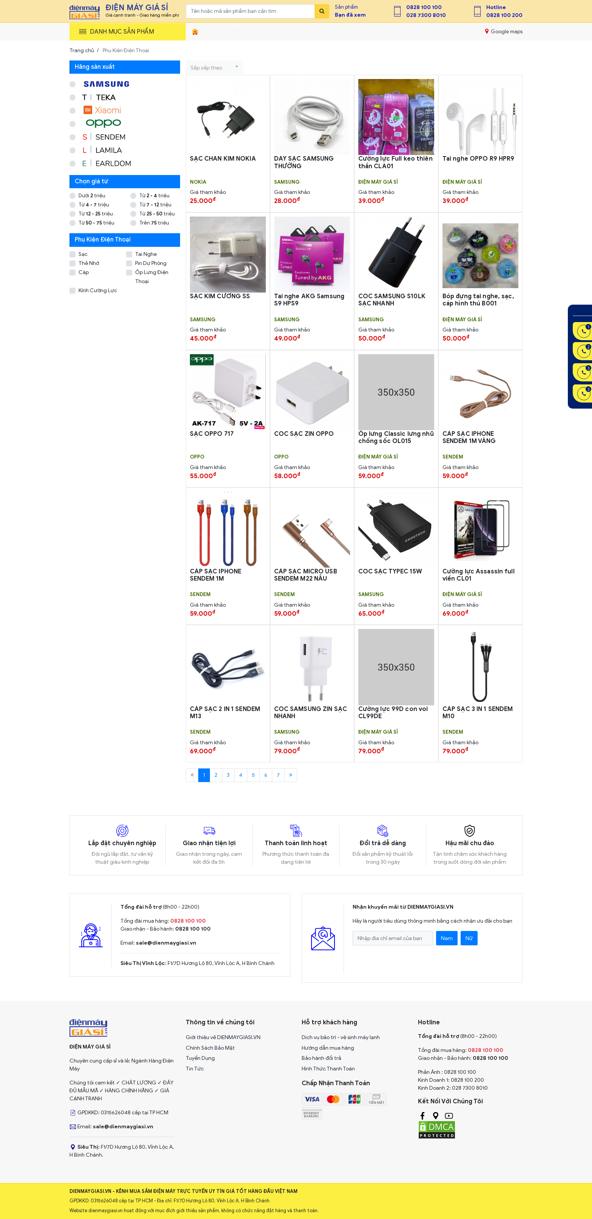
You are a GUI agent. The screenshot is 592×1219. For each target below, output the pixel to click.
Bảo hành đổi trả (321, 1058)
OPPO (197, 457)
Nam (447, 938)
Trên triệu (154, 223)
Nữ (469, 938)
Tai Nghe (146, 254)
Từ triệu (154, 195)
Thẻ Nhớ (89, 263)
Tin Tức (195, 1069)
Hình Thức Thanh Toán (328, 1069)
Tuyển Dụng (200, 1058)
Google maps (504, 31)
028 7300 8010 (426, 15)
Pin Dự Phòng (150, 263)
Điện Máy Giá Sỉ (378, 182)
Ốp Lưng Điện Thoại (151, 277)
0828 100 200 (504, 15)
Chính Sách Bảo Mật (210, 1048)
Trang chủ (81, 50)
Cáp (84, 272)
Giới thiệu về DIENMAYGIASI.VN (223, 1037)
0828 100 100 (424, 7)
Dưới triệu (92, 195)
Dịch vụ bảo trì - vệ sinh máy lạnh (341, 1037)
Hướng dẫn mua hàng (328, 1048)
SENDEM (452, 457)
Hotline (496, 7)
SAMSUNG (287, 182)
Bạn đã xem (350, 15)
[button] (214, 67)
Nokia (198, 182)
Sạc (83, 254)
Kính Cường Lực (98, 290)
